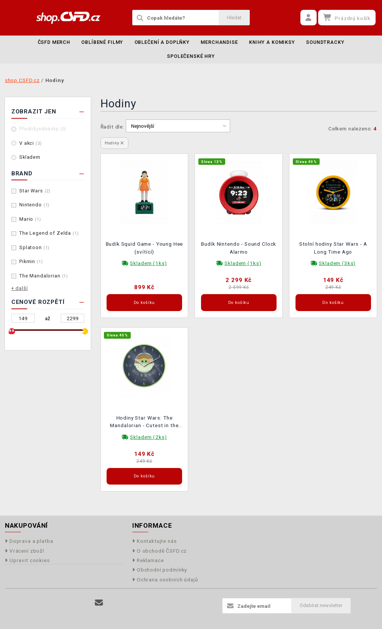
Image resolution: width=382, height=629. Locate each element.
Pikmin (31, 261)
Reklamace (148, 560)
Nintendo (34, 205)
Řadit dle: (113, 127)
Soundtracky (325, 42)
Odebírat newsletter (321, 605)
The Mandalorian (43, 276)
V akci (30, 143)
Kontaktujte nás (154, 541)
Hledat (234, 17)
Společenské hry (191, 56)
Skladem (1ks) (148, 263)
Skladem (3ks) (337, 263)
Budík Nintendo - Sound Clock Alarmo (238, 247)
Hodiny (114, 143)
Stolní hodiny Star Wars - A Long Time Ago (333, 247)
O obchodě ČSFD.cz (159, 551)
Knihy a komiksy (272, 42)
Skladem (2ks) (148, 437)
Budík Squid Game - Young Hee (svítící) (144, 247)
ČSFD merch (54, 42)
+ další (19, 288)
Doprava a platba (29, 541)
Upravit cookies (27, 560)
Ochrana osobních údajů (165, 579)
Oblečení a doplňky (162, 42)
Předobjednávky (42, 129)
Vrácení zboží (24, 551)
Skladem (29, 157)
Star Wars (35, 191)
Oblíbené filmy (102, 42)
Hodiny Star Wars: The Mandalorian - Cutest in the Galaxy (144, 422)
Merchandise (219, 42)
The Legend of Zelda (49, 233)
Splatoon (34, 247)
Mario (30, 219)
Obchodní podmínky (159, 570)
